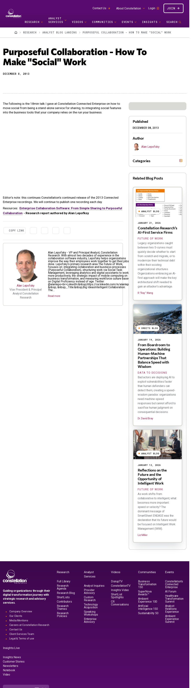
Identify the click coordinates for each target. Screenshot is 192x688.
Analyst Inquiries (94, 585)
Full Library (63, 581)
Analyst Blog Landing (59, 32)
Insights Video (120, 590)
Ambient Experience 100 (147, 600)
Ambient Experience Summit (172, 619)
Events (127, 22)
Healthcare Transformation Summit (174, 598)
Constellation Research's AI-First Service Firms (157, 230)
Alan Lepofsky (25, 285)
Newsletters (10, 666)
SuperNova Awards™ (145, 593)
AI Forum (170, 591)
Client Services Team (21, 634)
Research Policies (62, 614)
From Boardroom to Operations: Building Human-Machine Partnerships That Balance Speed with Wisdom (154, 356)
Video (6, 674)
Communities (102, 22)
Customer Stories (14, 661)
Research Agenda (62, 587)
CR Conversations (120, 603)
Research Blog (66, 593)
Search (172, 22)
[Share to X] (12, 83)
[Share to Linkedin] (18, 83)
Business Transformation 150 (147, 584)
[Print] (31, 83)
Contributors (64, 601)
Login (151, 8)
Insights (150, 22)
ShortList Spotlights (117, 596)
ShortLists (63, 597)
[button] (5, 83)
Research (32, 22)
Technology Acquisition (91, 606)
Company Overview (20, 611)
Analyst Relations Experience (172, 608)
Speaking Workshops (91, 613)
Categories (141, 161)
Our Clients (15, 616)
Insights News (12, 657)
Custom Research (89, 599)
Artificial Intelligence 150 (148, 607)
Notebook (9, 670)
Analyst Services (55, 20)
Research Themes (62, 607)
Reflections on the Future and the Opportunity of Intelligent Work (152, 476)
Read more (54, 296)
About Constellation (128, 8)
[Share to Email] (25, 83)
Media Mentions (18, 620)
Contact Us (99, 8)
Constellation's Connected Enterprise (174, 584)
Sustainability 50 (148, 613)
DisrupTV (116, 581)
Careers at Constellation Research (29, 625)
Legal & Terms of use (21, 638)
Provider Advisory (89, 591)
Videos (77, 22)
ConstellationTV (120, 585)
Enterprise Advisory (90, 620)
